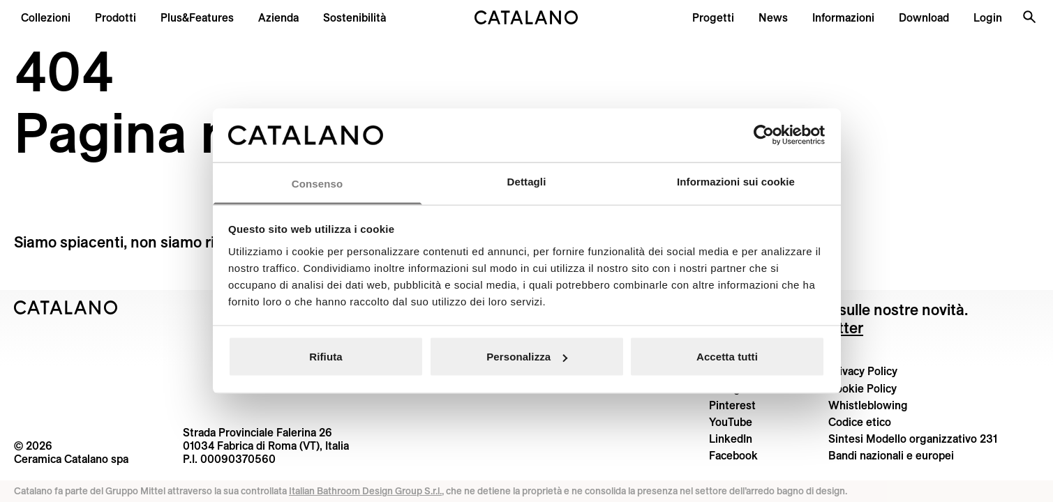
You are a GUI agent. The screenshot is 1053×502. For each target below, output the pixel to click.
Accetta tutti (727, 357)
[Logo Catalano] (66, 307)
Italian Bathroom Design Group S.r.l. (365, 491)
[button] (45, 17)
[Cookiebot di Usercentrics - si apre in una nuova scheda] (764, 135)
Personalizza (526, 357)
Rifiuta (325, 357)
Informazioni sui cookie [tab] (736, 181)
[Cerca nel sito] (1029, 16)
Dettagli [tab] (526, 181)
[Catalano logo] (526, 17)
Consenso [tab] (317, 183)
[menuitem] (197, 17)
